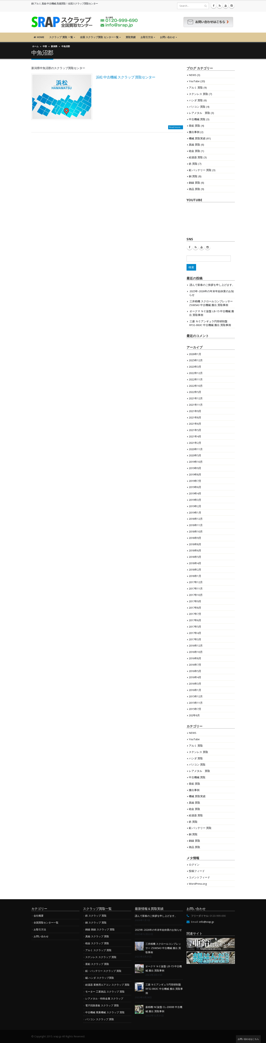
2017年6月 (195, 620)
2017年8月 (195, 607)
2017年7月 (195, 614)
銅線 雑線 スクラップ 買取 (100, 929)
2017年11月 (196, 588)
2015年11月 (196, 702)
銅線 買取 (194, 182)
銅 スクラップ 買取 (96, 922)
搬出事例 (194, 132)
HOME (39, 37)
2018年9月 (195, 538)
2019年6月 (195, 487)
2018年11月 (196, 525)
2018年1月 (195, 576)
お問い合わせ (167, 37)
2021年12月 (196, 398)
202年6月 (194, 715)
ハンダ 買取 (196, 100)
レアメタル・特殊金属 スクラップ (104, 998)
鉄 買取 (193, 163)
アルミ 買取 (196, 87)
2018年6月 (195, 550)
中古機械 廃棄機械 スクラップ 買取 (105, 1012)
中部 (45, 46)
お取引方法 (147, 37)
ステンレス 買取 (198, 94)
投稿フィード (197, 871)
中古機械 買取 (197, 119)
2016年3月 (195, 683)
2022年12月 (196, 373)
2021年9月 (195, 411)
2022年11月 (196, 379)
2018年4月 (195, 563)
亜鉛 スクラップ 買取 (97, 964)
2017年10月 (196, 595)
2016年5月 (195, 671)
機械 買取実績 (197, 138)
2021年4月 (195, 436)
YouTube (194, 81)
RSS (195, 247)
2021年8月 (195, 417)
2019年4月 (195, 493)
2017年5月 (195, 626)
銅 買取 (193, 176)
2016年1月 (195, 690)
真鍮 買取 (194, 144)
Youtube (201, 247)
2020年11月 (196, 449)
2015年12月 (196, 696)
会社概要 (39, 915)
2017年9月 (195, 601)
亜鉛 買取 (194, 125)
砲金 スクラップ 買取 (97, 943)
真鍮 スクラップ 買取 (97, 936)
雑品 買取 (194, 189)
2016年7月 (195, 664)
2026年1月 (195, 354)
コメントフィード (199, 877)
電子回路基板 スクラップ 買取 (102, 1005)
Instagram (207, 247)
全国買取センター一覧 (46, 922)
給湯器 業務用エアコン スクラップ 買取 (107, 984)
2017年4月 (195, 633)
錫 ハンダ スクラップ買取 (99, 977)
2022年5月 (195, 392)
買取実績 (131, 37)
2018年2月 (195, 569)
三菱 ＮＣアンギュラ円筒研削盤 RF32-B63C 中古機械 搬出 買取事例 (210, 323)
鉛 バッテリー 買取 (200, 170)
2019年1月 (195, 512)
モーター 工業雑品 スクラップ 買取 (105, 991)
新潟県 (54, 46)
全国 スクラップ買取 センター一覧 (99, 37)
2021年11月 (196, 404)
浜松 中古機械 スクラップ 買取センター (125, 77)
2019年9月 (195, 468)
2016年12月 (196, 645)
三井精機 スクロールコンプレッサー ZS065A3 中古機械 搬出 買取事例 (211, 303)
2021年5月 (195, 430)
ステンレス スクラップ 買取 (100, 957)
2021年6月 (195, 423)
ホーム (35, 46)
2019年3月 (195, 499)
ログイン (194, 864)
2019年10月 (196, 461)
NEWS (192, 75)
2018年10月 (196, 531)
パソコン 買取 (197, 106)
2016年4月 (195, 677)
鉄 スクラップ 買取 (96, 915)
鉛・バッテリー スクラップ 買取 (103, 971)
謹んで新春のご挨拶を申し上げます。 (212, 285)
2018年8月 (195, 544)
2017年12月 (196, 582)
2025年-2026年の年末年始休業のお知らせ (158, 929)
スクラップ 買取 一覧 (61, 37)
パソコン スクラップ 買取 (99, 1019)
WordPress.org (198, 883)
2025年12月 (196, 360)
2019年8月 (195, 474)
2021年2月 (195, 442)
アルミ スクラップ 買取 (98, 950)
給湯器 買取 (196, 157)
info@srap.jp (206, 921)
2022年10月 (196, 385)
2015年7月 (195, 709)
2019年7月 (195, 481)
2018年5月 (195, 557)
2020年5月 (195, 455)
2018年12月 (196, 518)
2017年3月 (195, 639)
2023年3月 (195, 366)
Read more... (175, 127)
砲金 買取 (194, 151)
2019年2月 (195, 506)
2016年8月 (195, 658)
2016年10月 (196, 652)
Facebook (189, 247)
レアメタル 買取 (199, 113)
